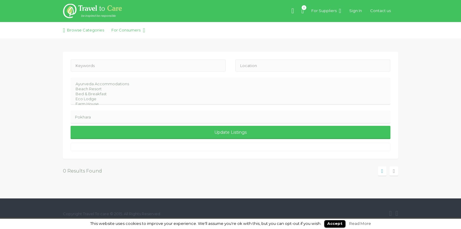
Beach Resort (227, 88)
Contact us (380, 10)
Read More (360, 223)
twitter (396, 213)
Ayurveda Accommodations (227, 83)
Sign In (355, 10)
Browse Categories (85, 30)
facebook (390, 213)
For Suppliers (324, 10)
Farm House (227, 103)
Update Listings (230, 132)
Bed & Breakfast (227, 93)
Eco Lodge (227, 98)
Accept (335, 223)
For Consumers (126, 30)
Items (302, 8)
